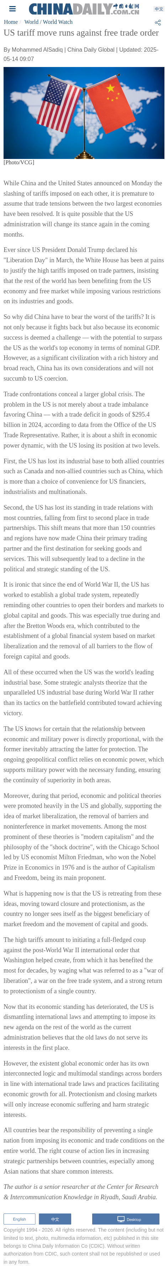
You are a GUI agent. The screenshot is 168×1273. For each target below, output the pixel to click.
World (32, 22)
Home (11, 22)
